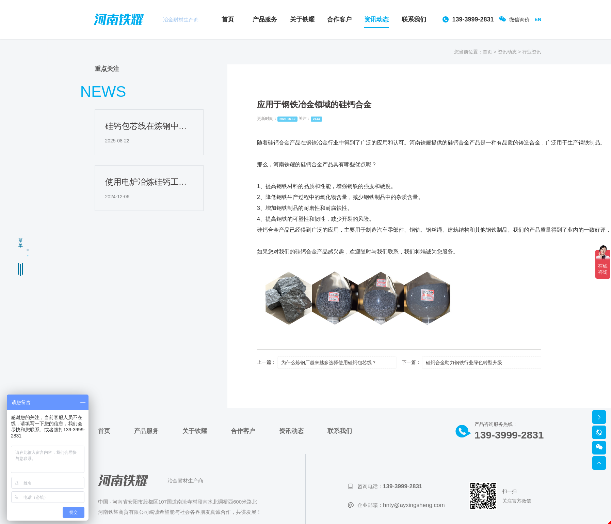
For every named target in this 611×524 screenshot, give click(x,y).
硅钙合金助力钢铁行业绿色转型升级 (464, 362)
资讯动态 (376, 19)
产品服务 (265, 19)
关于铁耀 (302, 19)
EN (538, 19)
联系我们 (414, 19)
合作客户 (339, 19)
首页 (228, 19)
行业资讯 (531, 51)
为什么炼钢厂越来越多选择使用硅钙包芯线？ (328, 362)
